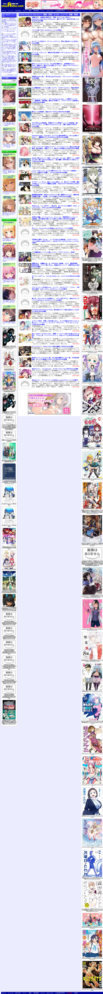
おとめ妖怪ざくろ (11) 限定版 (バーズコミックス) (9, 483)
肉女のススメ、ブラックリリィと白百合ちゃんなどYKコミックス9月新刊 (55, 380)
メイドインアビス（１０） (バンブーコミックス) (92, 847)
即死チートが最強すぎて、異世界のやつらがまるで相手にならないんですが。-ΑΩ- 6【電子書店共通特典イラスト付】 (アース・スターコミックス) (92, 260)
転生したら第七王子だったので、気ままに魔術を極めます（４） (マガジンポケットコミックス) (92, 722)
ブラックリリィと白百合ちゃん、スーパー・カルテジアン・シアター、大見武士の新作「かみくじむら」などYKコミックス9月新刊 (55, 288)
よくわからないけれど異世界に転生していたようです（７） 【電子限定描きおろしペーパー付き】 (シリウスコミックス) (92, 596)
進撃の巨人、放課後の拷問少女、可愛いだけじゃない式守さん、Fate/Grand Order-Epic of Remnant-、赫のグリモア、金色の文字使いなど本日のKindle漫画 (55, 19)
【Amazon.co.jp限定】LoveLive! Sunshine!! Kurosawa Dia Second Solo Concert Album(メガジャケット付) (9, 696)
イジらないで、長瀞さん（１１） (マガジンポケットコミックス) (92, 629)
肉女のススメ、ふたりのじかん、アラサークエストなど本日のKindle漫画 (55, 369)
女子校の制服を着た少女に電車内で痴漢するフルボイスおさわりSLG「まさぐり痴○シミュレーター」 (9, 53)
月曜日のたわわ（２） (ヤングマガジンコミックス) (92, 816)
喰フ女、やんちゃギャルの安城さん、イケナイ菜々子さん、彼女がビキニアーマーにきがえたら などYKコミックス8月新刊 (55, 299)
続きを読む (76, 27)
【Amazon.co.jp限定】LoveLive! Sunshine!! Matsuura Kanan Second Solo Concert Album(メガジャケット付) (9, 681)
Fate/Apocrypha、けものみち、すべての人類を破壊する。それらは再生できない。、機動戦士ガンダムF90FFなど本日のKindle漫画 (55, 136)
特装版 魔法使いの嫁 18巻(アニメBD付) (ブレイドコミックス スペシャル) (9, 413)
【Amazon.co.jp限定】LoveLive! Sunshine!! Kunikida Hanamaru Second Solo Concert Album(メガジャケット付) (9, 667)
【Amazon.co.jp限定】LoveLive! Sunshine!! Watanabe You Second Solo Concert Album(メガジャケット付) (9, 652)
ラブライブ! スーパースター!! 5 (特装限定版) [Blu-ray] (9, 391)
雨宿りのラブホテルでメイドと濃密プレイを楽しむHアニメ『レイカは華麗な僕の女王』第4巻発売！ (9, 25)
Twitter (76, 10)
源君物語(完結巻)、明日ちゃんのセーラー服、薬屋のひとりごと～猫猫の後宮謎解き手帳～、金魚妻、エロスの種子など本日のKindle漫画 (55, 195)
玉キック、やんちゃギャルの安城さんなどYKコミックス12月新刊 (52, 228)
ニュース (10, 10)
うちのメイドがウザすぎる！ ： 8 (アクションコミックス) (92, 383)
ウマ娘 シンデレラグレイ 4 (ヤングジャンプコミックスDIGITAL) (92, 321)
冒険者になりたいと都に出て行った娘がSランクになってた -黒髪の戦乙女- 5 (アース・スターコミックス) (92, 292)
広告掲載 (69, 10)
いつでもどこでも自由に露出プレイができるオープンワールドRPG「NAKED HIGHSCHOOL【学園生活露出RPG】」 (9, 36)
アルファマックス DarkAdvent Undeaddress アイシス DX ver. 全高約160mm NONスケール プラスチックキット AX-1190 (9, 609)
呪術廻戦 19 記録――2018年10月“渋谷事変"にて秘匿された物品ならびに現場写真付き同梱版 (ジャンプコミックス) (9, 722)
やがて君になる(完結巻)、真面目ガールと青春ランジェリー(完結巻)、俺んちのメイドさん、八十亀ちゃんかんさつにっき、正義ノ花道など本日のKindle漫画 (55, 124)
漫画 (30, 10)
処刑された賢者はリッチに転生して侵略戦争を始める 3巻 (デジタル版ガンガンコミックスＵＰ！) (92, 544)
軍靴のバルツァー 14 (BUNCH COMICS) (9, 440)
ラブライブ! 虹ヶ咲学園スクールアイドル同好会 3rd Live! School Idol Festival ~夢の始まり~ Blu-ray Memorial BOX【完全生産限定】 (9, 427)
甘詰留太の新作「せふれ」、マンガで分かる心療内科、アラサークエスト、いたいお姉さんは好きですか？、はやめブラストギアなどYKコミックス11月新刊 (55, 241)
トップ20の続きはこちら (11, 74)
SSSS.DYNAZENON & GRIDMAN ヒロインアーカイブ (92, 927)
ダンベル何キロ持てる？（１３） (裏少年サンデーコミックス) (92, 352)
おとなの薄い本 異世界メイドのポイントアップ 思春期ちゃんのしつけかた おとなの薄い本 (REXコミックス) (92, 910)
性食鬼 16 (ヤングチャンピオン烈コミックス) (92, 195)
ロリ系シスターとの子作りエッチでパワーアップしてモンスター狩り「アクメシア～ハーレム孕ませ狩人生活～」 (9, 30)
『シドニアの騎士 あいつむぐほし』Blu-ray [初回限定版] (92, 133)
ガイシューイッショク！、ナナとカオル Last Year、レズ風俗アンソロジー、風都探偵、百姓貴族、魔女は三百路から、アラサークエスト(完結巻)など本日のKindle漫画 (55, 100)
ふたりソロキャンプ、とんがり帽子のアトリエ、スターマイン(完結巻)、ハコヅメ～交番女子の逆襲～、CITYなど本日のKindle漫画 (55, 171)
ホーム (4, 10)
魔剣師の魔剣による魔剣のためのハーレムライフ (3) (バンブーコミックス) (92, 164)
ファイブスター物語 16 (92, 102)
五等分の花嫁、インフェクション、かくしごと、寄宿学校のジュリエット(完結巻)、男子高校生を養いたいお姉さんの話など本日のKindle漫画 (55, 218)
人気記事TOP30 (60, 10)
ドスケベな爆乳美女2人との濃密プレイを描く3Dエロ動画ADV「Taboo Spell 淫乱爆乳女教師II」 (9, 20)
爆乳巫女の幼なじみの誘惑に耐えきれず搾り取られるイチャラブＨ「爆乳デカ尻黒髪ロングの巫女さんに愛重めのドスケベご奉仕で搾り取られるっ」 (9, 47)
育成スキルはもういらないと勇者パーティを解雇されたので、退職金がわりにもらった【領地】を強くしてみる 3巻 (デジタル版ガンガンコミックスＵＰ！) (92, 511)
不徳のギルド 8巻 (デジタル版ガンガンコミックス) (92, 479)
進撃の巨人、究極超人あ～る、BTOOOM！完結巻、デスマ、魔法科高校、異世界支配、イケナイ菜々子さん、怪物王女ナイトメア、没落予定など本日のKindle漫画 (55, 265)
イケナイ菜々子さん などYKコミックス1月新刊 (47, 30)
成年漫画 (36, 10)
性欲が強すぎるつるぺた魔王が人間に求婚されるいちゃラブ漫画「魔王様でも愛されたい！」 (9, 66)
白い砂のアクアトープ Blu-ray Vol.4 (9, 526)
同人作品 (18, 10)
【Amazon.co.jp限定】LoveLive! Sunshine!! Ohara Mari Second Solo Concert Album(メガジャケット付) (9, 637)
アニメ (25, 10)
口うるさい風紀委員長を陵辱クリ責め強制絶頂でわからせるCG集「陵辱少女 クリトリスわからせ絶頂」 (9, 70)
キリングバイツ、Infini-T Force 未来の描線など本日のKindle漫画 (52, 346)
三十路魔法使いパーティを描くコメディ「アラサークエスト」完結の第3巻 (55, 88)
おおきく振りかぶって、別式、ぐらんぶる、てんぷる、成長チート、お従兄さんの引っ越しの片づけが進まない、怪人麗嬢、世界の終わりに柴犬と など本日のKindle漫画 (55, 159)
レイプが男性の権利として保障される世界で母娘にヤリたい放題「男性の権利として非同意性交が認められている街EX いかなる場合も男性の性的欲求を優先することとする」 (9, 59)
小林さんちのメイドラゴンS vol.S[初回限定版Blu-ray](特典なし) (9, 547)
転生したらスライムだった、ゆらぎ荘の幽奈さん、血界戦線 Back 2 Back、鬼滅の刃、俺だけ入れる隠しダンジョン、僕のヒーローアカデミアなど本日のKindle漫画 (55, 65)
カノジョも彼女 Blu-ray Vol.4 (9, 569)
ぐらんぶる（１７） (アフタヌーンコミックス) (92, 785)
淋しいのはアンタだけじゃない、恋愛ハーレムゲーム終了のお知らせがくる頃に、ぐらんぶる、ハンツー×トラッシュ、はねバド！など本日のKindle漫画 (55, 335)
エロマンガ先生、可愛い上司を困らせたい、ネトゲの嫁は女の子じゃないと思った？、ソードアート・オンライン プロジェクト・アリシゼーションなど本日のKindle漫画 (55, 322)
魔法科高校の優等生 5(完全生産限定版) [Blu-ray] (9, 461)
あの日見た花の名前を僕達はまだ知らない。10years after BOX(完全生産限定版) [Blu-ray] (9, 591)
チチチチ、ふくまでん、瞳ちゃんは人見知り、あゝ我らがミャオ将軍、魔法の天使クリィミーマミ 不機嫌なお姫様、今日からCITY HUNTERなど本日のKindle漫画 (55, 183)
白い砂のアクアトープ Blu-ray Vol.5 (9, 504)
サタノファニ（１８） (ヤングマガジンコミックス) (92, 754)
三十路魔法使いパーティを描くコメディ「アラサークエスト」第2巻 (53, 252)
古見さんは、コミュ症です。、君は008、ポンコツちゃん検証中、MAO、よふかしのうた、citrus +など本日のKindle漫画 (55, 206)
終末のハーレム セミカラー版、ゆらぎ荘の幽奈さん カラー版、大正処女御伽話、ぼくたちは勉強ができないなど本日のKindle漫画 (55, 358)
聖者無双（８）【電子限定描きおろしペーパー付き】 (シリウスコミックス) (92, 661)
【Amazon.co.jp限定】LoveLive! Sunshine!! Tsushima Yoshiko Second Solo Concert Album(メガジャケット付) (9, 623)
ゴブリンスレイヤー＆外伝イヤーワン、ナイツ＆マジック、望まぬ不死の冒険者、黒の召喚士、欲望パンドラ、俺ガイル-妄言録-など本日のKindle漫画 (55, 147)
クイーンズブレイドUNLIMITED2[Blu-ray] (9, 369)
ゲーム (43, 10)
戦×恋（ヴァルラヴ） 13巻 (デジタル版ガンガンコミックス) (92, 414)
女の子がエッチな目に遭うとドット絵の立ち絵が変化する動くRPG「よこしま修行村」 (9, 41)
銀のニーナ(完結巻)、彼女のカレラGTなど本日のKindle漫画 (51, 112)
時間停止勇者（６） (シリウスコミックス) (92, 691)
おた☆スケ (50, 10)
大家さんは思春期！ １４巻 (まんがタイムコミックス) (92, 958)
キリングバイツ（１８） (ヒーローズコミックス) (92, 990)
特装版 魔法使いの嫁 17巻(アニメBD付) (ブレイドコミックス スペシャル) (9, 347)
